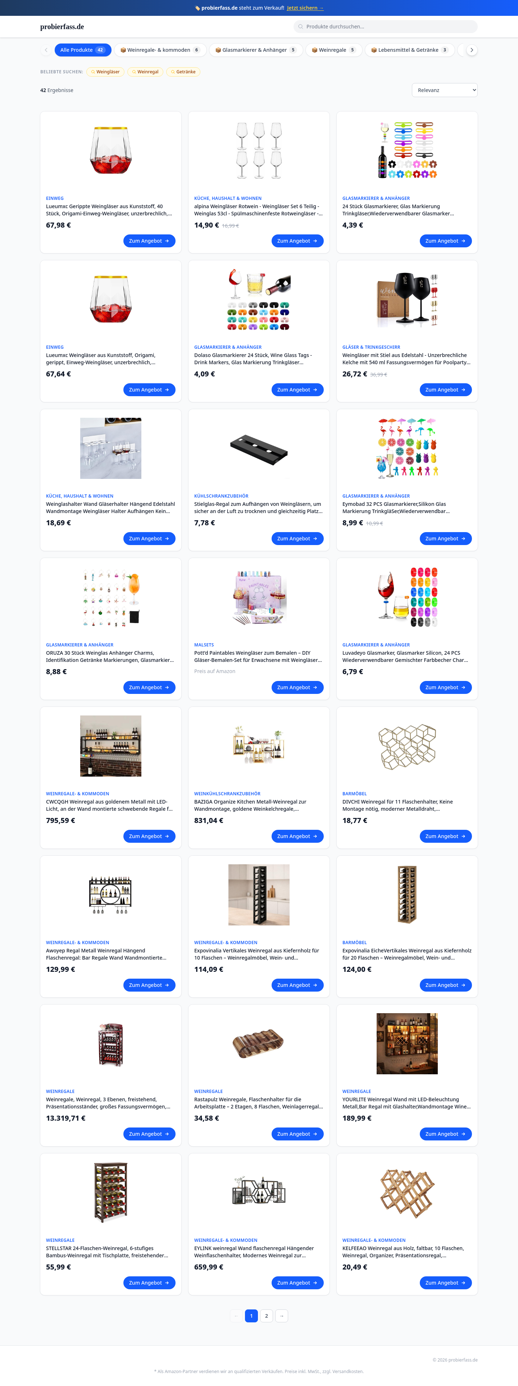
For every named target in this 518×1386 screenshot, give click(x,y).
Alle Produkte (83, 50)
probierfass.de (62, 27)
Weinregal (145, 72)
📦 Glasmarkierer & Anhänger (256, 50)
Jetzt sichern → (305, 7)
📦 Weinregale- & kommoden (160, 50)
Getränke (183, 72)
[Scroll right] (472, 50)
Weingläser (105, 72)
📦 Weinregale (334, 50)
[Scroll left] (46, 50)
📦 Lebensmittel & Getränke (410, 50)
